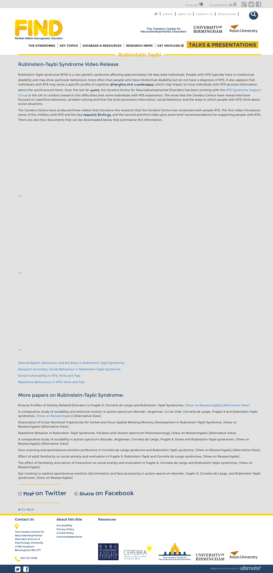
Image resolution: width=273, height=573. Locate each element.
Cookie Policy (65, 532)
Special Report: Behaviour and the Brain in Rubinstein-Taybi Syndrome (71, 363)
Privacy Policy (65, 529)
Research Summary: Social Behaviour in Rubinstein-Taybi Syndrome (69, 369)
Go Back (26, 509)
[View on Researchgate (202, 405)
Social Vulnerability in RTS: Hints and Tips (49, 376)
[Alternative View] (236, 405)
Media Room (227, 14)
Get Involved (170, 46)
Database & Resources (102, 46)
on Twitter (42, 493)
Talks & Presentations (222, 44)
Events (168, 14)
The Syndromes (41, 46)
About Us (184, 14)
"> (64, 196)
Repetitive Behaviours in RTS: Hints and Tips (51, 382)
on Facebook (104, 493)
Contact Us (204, 14)
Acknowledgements (69, 536)
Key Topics (69, 46)
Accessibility (223, 5)
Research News (139, 46)
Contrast (195, 5)
